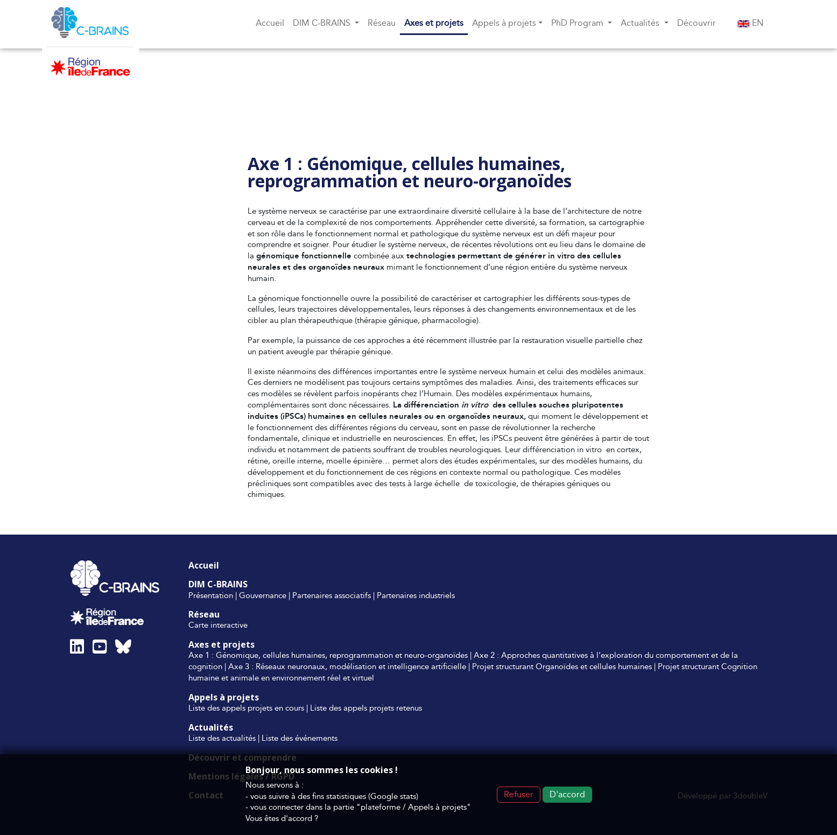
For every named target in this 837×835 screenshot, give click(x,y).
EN (750, 23)
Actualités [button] (641, 23)
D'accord (567, 794)
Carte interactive (218, 625)
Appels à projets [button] (504, 23)
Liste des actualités (222, 738)
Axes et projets (433, 23)
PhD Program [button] (578, 23)
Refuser (518, 794)
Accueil (270, 23)
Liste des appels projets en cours (246, 707)
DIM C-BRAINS (218, 584)
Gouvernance (262, 595)
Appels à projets (223, 697)
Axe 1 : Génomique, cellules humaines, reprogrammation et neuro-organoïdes (328, 655)
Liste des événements (299, 738)
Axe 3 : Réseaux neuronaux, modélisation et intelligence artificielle (347, 666)
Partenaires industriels (416, 595)
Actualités (210, 727)
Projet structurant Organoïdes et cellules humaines (562, 666)
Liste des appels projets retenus (366, 707)
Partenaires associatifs (331, 595)
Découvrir (696, 23)
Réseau (382, 23)
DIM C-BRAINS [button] (323, 23)
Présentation (210, 595)
